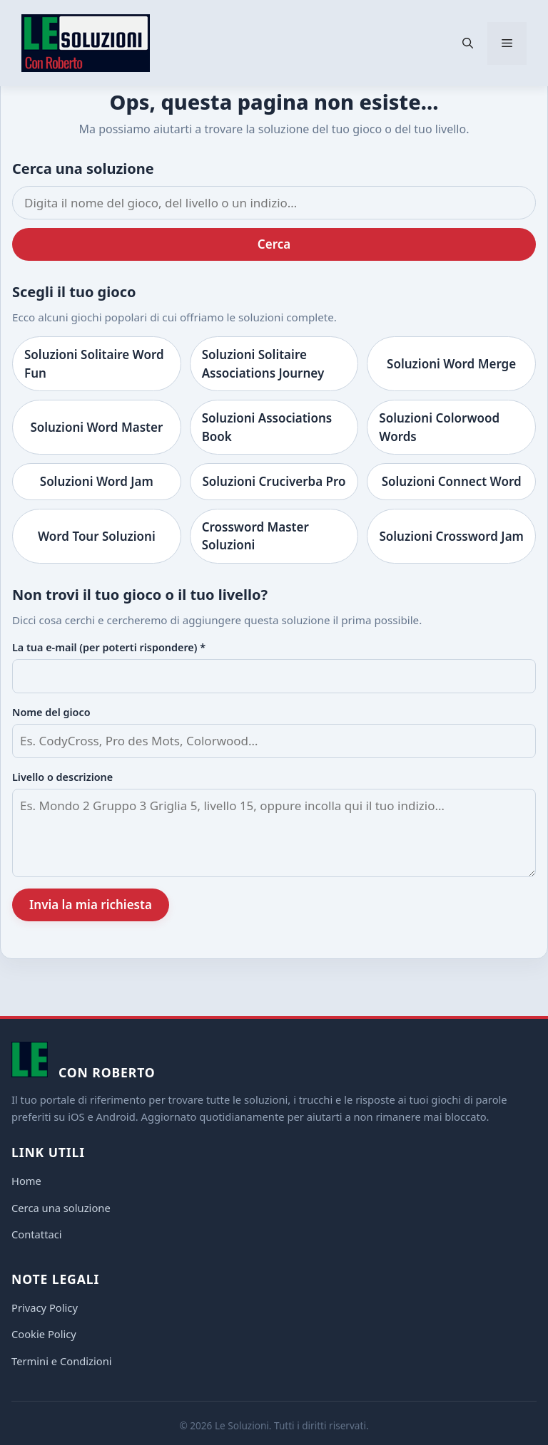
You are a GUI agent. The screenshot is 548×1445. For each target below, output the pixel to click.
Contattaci (36, 1234)
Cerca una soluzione (61, 1208)
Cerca (274, 244)
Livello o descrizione (62, 777)
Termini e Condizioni (61, 1361)
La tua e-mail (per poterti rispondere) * (109, 647)
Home (26, 1181)
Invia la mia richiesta (90, 904)
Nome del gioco (51, 712)
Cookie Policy (43, 1334)
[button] (467, 43)
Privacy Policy (44, 1307)
